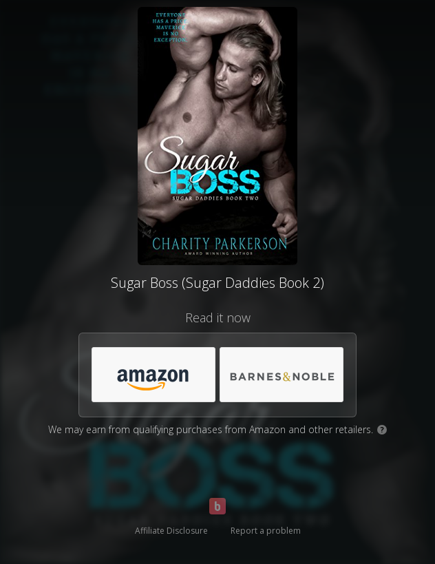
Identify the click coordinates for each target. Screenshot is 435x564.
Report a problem (266, 530)
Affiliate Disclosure (171, 530)
